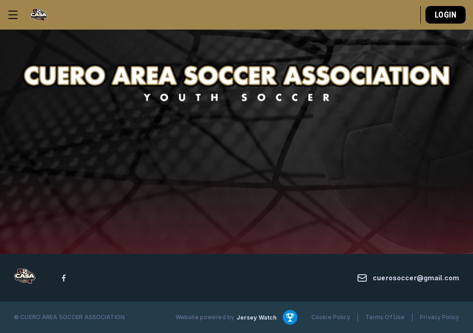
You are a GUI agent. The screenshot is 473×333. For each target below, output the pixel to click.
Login (445, 14)
